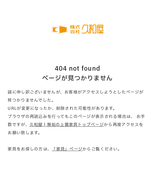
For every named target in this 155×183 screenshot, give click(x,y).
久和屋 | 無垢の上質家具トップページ (67, 125)
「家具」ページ (67, 149)
